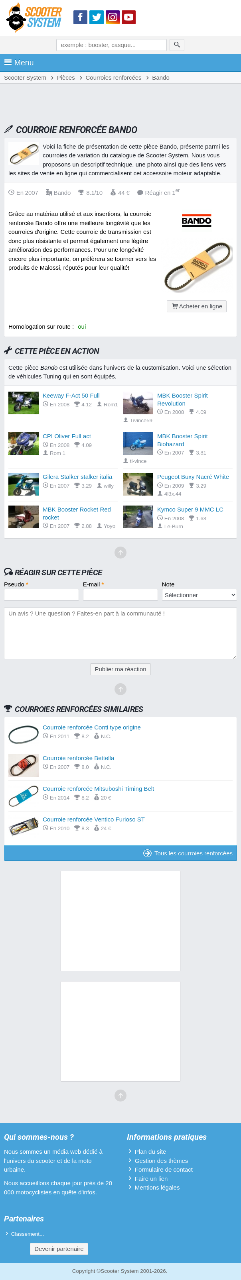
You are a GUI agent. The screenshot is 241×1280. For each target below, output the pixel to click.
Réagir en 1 (158, 192)
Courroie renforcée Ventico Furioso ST (94, 819)
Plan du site (150, 1151)
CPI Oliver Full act (67, 436)
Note (168, 584)
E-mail (93, 584)
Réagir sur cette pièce (58, 572)
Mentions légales (157, 1187)
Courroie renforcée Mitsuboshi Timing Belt (98, 788)
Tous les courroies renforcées (188, 853)
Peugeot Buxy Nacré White (193, 476)
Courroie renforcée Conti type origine (92, 727)
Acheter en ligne (196, 306)
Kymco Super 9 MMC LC (190, 509)
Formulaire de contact (164, 1169)
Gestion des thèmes (161, 1160)
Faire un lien (151, 1178)
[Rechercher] (177, 45)
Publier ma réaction (120, 669)
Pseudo (16, 584)
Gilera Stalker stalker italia (77, 476)
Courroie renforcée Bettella (78, 758)
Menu (19, 62)
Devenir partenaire (58, 1248)
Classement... (27, 1234)
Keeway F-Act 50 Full (71, 395)
